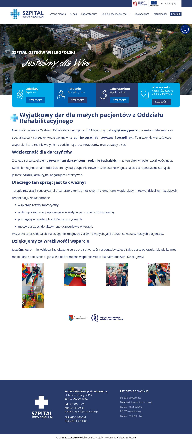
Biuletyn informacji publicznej (136, 402)
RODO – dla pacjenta (131, 406)
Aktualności (160, 14)
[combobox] (170, 3)
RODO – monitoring (130, 411)
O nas (73, 14)
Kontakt (175, 14)
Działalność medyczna (116, 14)
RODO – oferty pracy (131, 415)
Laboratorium (89, 14)
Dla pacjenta (142, 14)
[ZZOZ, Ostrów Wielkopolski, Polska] (96, 352)
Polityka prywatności (131, 397)
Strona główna (58, 14)
